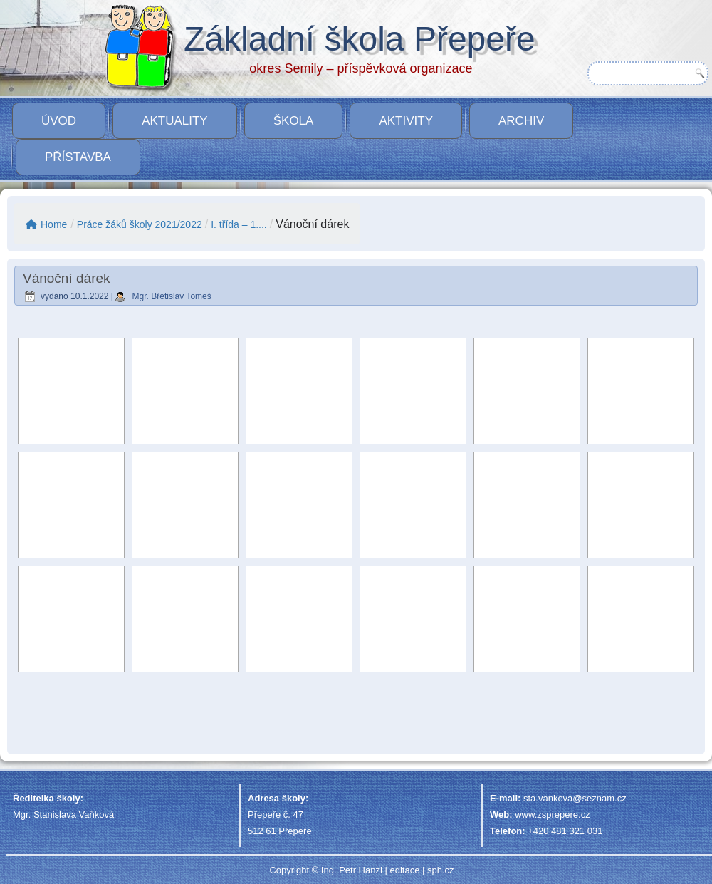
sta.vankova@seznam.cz (575, 798)
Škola (293, 121)
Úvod (58, 121)
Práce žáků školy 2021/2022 (139, 224)
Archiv (521, 121)
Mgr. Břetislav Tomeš (171, 296)
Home (46, 224)
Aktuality (175, 121)
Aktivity (406, 121)
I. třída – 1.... (239, 224)
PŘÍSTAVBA (78, 157)
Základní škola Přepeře (359, 39)
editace (404, 870)
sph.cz (440, 870)
